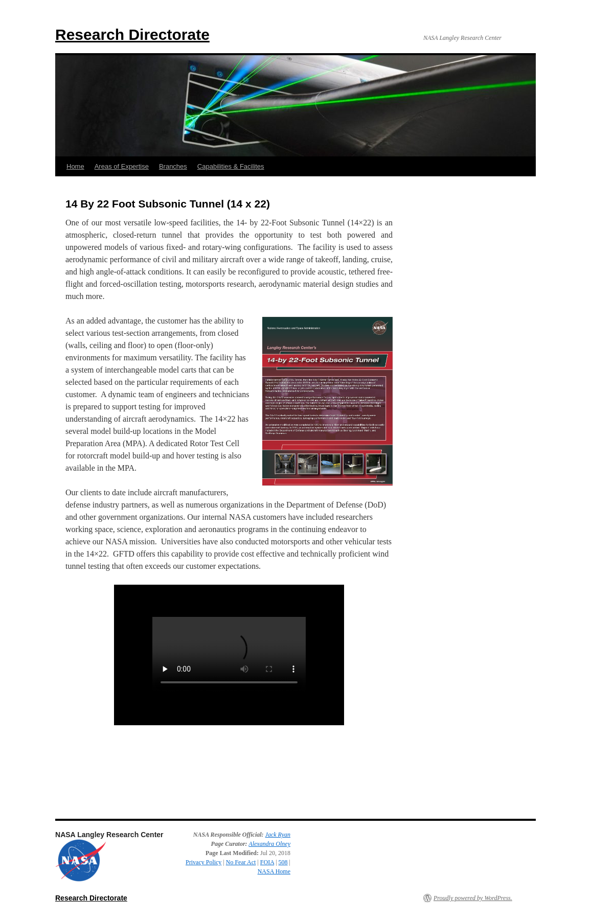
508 (283, 862)
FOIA (267, 862)
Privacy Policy (203, 862)
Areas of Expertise (122, 166)
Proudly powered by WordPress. (473, 898)
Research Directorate (132, 34)
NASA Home (274, 871)
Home (75, 166)
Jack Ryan (277, 834)
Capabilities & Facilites (230, 166)
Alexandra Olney (269, 843)
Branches (173, 166)
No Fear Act (241, 862)
